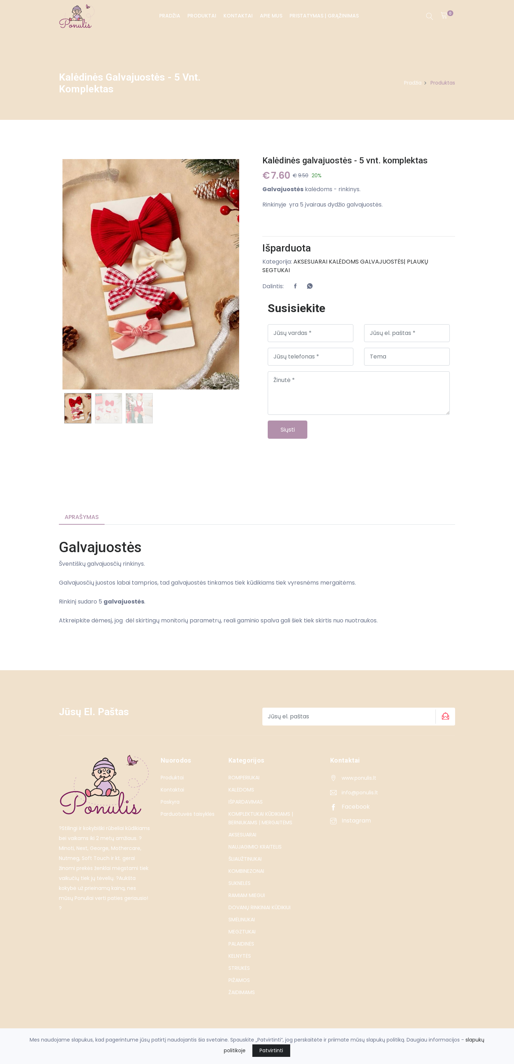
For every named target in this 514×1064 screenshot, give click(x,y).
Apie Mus (270, 15)
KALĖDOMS (344, 262)
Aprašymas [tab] (82, 517)
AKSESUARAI (310, 262)
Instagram (350, 820)
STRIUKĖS (239, 968)
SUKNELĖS (239, 883)
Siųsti (288, 430)
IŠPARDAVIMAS (245, 801)
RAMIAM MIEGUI (246, 895)
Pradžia (169, 15)
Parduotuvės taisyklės (188, 814)
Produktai (201, 15)
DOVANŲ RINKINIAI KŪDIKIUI (259, 907)
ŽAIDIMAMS (241, 992)
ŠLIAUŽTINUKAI (245, 858)
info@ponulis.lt (360, 792)
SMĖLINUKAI (241, 919)
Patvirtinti (271, 1050)
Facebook (350, 807)
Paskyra (170, 801)
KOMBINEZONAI (246, 871)
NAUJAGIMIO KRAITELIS (255, 846)
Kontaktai (237, 15)
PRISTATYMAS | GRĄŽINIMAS (323, 15)
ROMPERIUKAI (243, 777)
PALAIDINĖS (241, 943)
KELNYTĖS (239, 955)
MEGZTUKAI (242, 931)
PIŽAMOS (239, 980)
